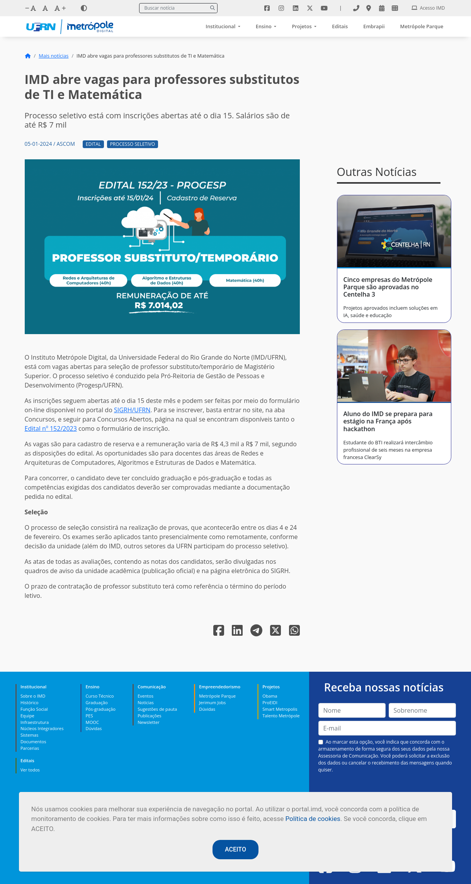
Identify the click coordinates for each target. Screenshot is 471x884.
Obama (269, 696)
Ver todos (30, 770)
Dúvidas (94, 728)
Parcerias (29, 748)
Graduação (97, 702)
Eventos (145, 696)
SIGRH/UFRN (132, 410)
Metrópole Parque (422, 26)
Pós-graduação (101, 709)
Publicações (149, 715)
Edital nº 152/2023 (51, 428)
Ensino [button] (264, 26)
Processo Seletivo (132, 144)
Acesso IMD (428, 8)
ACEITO (235, 849)
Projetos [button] (302, 26)
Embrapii (373, 26)
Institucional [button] (221, 26)
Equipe (27, 715)
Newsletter (149, 722)
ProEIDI (269, 702)
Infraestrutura (34, 722)
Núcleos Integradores (42, 728)
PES (89, 715)
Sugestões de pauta (157, 709)
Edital (93, 144)
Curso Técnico (100, 696)
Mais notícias (53, 55)
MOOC (92, 722)
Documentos (33, 741)
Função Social (34, 709)
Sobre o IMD (32, 696)
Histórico (29, 702)
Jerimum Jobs (212, 702)
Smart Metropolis (279, 709)
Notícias (146, 702)
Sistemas (29, 735)
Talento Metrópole (280, 715)
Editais (340, 26)
